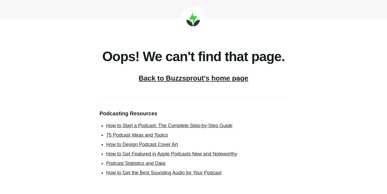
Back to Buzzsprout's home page (193, 78)
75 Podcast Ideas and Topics (137, 135)
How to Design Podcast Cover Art (142, 144)
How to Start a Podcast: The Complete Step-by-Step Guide (169, 125)
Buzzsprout (193, 19)
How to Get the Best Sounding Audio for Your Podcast (163, 172)
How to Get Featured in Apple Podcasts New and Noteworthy (171, 154)
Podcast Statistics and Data (135, 163)
